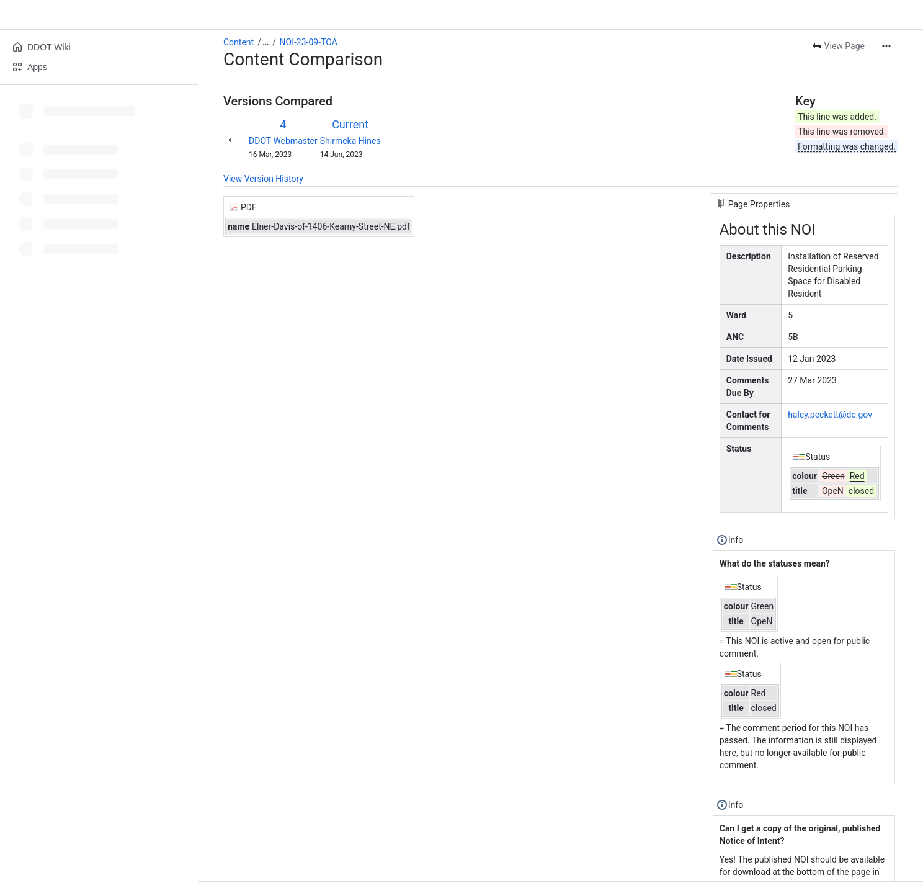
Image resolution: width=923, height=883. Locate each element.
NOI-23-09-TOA (308, 42)
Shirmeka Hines (350, 141)
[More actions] (886, 46)
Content (238, 42)
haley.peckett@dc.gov (830, 414)
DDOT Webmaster (283, 141)
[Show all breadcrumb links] (265, 42)
